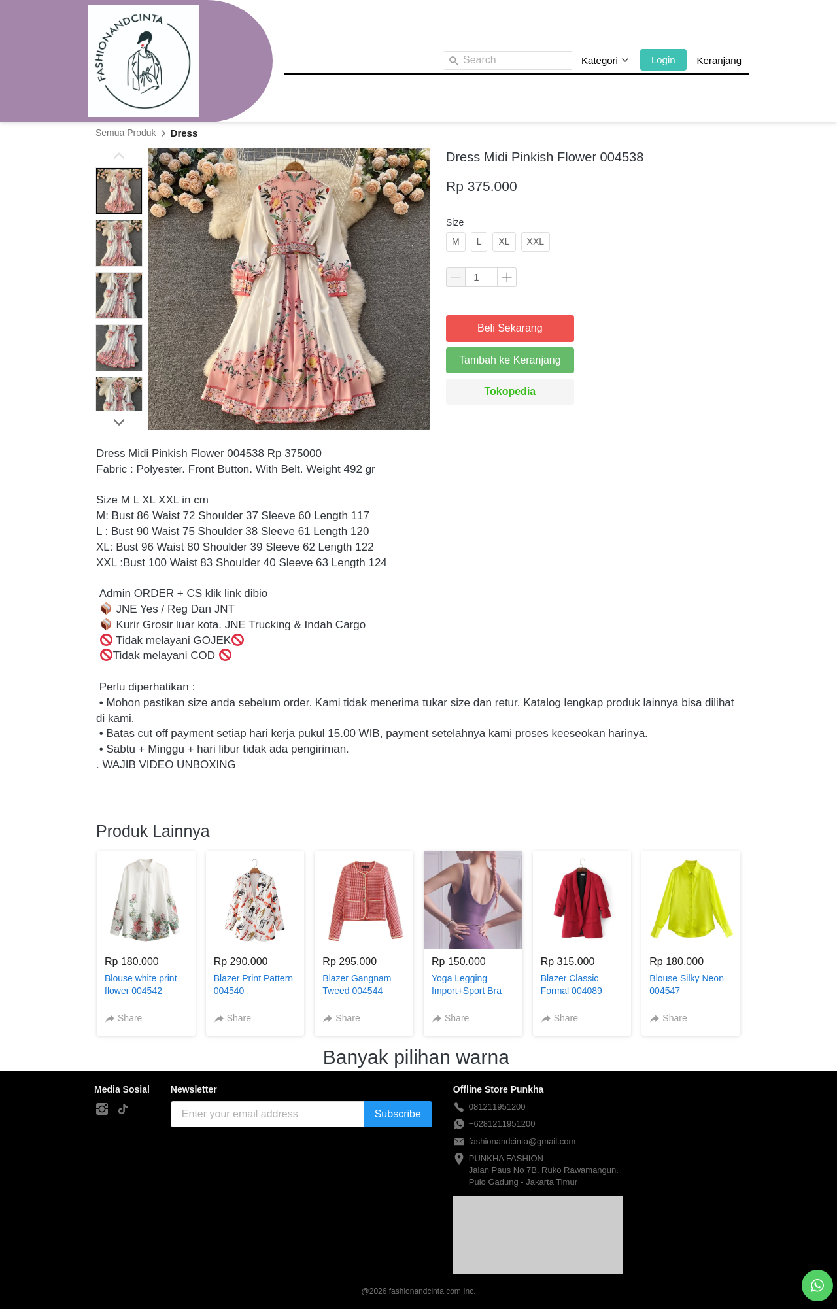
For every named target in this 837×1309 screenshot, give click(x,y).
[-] (102, 1109)
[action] (817, 1285)
